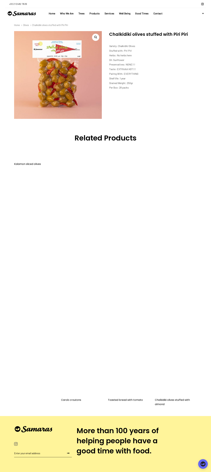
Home (17, 25)
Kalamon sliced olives (27, 164)
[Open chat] (203, 464)
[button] (202, 13)
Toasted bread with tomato (125, 400)
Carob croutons (71, 400)
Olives (26, 25)
